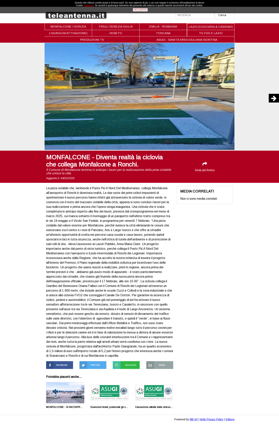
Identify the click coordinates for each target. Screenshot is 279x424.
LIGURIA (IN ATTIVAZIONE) (68, 33)
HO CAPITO (140, 9)
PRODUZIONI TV (92, 39)
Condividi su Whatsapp (121, 364)
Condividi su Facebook (54, 364)
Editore (230, 419)
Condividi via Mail (157, 362)
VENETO (115, 33)
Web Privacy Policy (211, 419)
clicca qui (89, 5)
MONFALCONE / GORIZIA (68, 26)
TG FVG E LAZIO (211, 33)
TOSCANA (163, 33)
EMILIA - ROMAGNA (163, 26)
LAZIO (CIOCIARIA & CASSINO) (211, 26)
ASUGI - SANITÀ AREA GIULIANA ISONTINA (187, 39)
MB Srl (194, 419)
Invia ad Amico (205, 166)
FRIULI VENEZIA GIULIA (116, 26)
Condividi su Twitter (92, 362)
